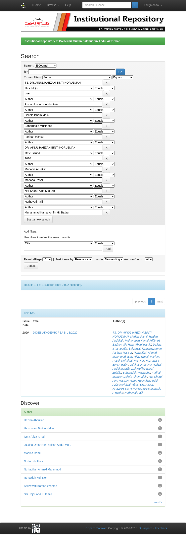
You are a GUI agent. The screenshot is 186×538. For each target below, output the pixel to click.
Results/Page (33, 259)
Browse (53, 5)
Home (36, 5)
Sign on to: (153, 5)
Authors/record (134, 259)
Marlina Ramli (139, 336)
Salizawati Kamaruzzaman (145, 348)
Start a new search (38, 219)
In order (98, 259)
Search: (29, 65)
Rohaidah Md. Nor (132, 360)
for (26, 71)
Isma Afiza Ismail (137, 356)
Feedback (161, 528)
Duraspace (145, 528)
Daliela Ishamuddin (135, 376)
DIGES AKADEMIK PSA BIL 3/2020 (55, 332)
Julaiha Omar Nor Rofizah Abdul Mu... (47, 444)
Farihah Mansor (122, 352)
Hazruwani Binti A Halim (39, 428)
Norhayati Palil (134, 392)
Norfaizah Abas (128, 384)
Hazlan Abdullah (34, 420)
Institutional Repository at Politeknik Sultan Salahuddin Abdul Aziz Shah (72, 41)
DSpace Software (96, 528)
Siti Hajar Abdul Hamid (137, 344)
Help (68, 5)
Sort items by (64, 259)
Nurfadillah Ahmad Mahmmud (42, 469)
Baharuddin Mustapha (136, 372)
